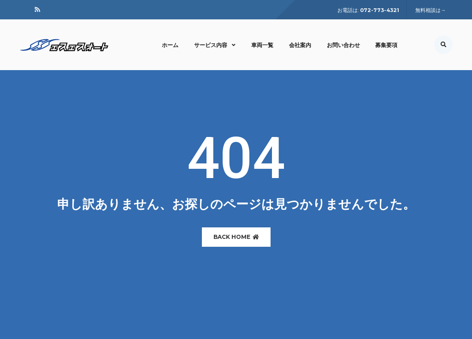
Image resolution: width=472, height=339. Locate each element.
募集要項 (386, 45)
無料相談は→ (430, 10)
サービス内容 (215, 45)
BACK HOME (236, 237)
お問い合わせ (343, 45)
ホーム (170, 45)
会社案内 (300, 45)
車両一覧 (262, 45)
